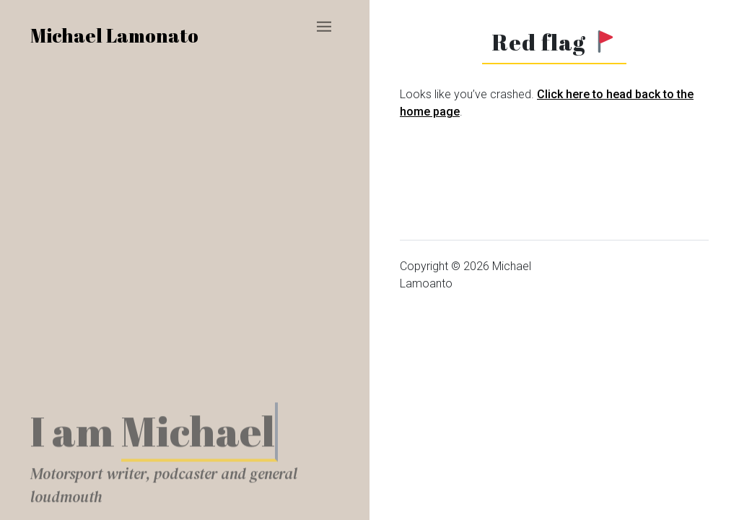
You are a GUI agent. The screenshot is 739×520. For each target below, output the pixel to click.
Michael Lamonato (114, 35)
